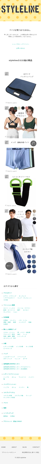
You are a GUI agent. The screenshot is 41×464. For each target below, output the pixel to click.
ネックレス (22, 296)
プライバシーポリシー (9, 452)
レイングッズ (21, 336)
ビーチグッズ (7, 348)
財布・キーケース (9, 310)
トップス (6, 377)
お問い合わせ (20, 48)
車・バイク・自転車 (23, 332)
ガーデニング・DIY (9, 338)
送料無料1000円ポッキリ (11, 364)
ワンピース (22, 377)
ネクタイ (26, 310)
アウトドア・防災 (9, 334)
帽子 (18, 310)
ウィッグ (29, 395)
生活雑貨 (6, 317)
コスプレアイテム (9, 392)
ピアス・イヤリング (9, 296)
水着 (4, 343)
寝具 (14, 322)
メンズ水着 (19, 346)
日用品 (5, 320)
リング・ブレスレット (24, 298)
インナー (31, 377)
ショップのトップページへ (20, 44)
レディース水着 (8, 346)
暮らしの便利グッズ (9, 329)
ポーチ (25, 358)
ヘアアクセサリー (9, 298)
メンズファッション (9, 384)
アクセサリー (7, 293)
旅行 (18, 334)
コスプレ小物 (19, 395)
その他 (5, 300)
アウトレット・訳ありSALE (12, 421)
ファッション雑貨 (9, 305)
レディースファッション (11, 374)
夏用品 (5, 416)
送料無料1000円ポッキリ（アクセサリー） (17, 367)
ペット (25, 334)
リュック (17, 358)
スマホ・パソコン (9, 332)
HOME (3, 447)
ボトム (14, 377)
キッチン (13, 320)
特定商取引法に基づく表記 (30, 452)
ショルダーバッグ (9, 356)
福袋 (4, 408)
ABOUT (14, 447)
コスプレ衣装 (7, 395)
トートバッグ (21, 356)
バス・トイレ (23, 320)
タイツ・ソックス (9, 308)
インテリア (22, 322)
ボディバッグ (7, 358)
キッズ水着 (29, 346)
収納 (30, 322)
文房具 (5, 324)
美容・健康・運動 (9, 336)
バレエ (5, 402)
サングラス (7, 312)
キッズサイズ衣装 (9, 397)
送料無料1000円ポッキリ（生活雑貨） (15, 369)
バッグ (5, 353)
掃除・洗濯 (7, 322)
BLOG (25, 447)
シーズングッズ (8, 413)
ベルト (15, 312)
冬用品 (12, 416)
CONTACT (36, 447)
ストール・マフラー (23, 308)
